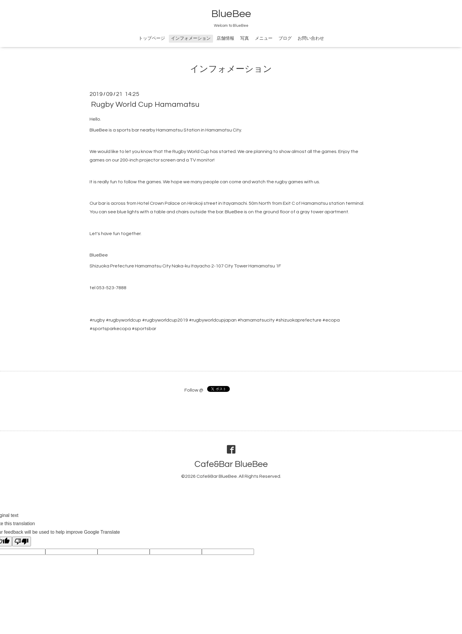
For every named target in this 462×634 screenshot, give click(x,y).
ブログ (285, 38)
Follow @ (193, 390)
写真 (244, 38)
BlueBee (231, 13)
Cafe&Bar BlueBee (231, 464)
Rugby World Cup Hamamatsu (145, 104)
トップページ (151, 38)
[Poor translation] (21, 541)
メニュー (264, 38)
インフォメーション (191, 38)
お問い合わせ (311, 38)
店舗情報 (225, 38)
